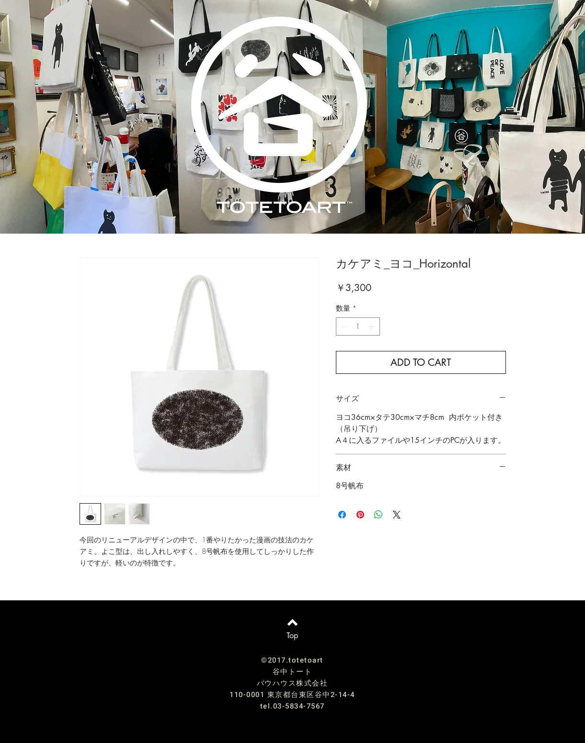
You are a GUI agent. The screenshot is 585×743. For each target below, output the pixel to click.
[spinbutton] (358, 327)
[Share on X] (396, 514)
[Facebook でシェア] (342, 514)
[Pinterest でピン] (360, 514)
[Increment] (372, 327)
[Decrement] (343, 327)
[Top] (292, 636)
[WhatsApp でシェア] (378, 514)
